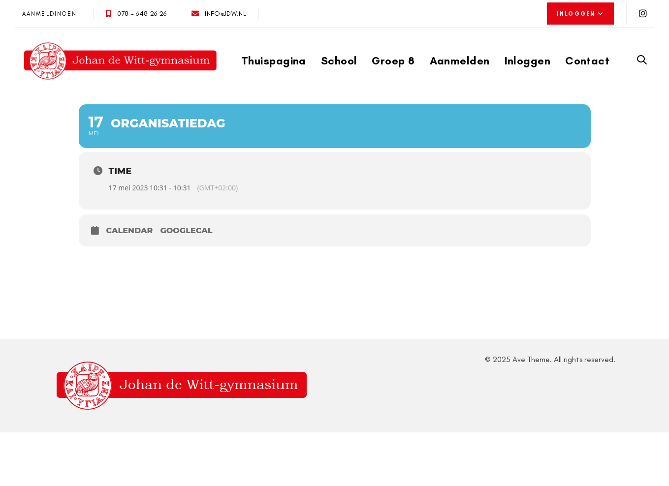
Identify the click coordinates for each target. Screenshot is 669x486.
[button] (580, 14)
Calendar (129, 230)
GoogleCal (186, 230)
